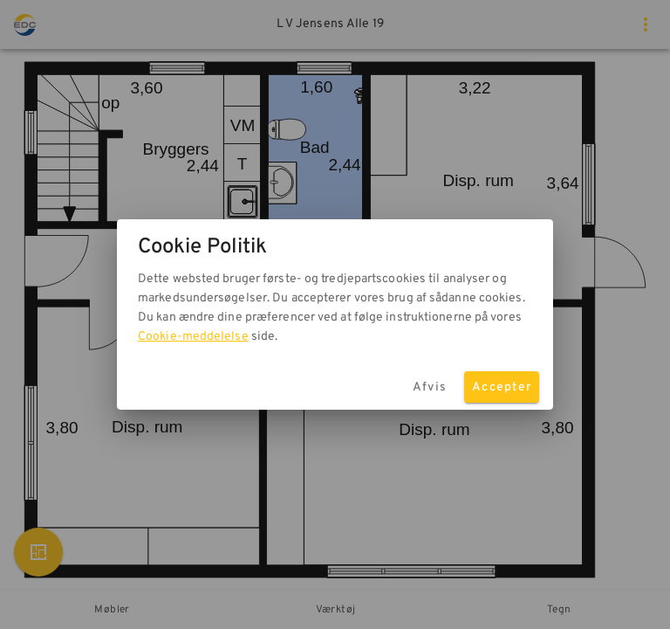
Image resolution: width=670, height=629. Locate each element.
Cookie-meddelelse (193, 336)
